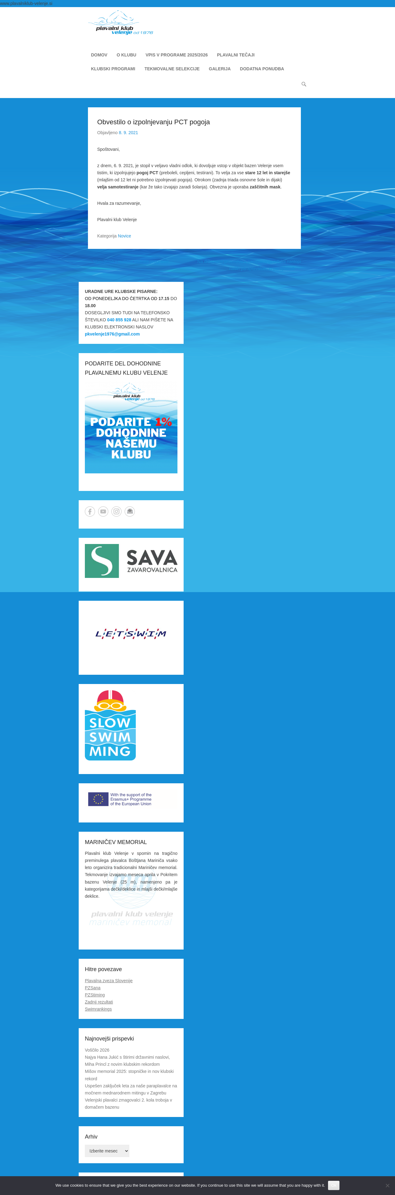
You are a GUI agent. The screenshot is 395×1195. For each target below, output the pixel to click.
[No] (387, 1185)
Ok (333, 1185)
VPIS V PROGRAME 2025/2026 (177, 54)
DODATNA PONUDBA (262, 68)
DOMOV (99, 54)
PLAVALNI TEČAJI (236, 54)
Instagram (116, 511)
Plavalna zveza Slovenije (109, 980)
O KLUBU (126, 54)
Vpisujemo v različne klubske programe (128, 261)
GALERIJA (220, 68)
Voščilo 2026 (97, 1050)
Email (130, 511)
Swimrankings (98, 1009)
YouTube (103, 511)
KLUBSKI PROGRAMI (113, 68)
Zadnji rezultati (99, 1001)
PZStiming (95, 994)
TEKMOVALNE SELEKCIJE (172, 68)
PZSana (93, 987)
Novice (124, 235)
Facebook (90, 511)
